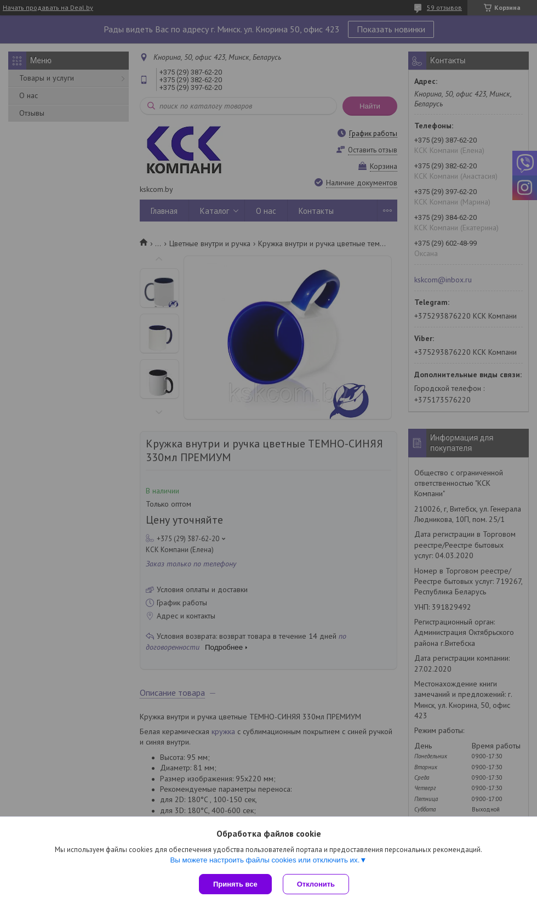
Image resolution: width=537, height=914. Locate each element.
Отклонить (316, 884)
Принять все (235, 884)
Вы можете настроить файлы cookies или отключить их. (264, 860)
